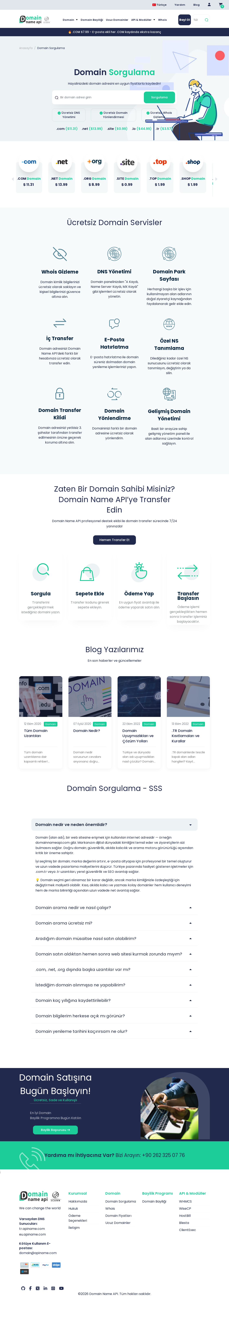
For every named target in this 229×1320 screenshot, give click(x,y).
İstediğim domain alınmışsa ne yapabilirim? (80, 985)
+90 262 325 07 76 (163, 1155)
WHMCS (185, 1201)
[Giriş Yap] (209, 5)
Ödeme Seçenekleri (77, 1218)
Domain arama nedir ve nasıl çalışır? (73, 907)
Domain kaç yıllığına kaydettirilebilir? (73, 1000)
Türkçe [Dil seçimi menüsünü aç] (159, 5)
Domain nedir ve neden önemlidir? (71, 824)
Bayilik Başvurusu (55, 1130)
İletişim (74, 1227)
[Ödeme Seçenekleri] (40, 1268)
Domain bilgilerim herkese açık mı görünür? (80, 1016)
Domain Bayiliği (92, 20)
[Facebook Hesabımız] (30, 1288)
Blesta (184, 1222)
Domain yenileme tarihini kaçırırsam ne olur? (81, 1031)
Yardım (180, 5)
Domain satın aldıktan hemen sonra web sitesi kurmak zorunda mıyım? (108, 954)
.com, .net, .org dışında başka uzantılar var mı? (82, 969)
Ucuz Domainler (117, 20)
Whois (162, 20)
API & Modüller (141, 20)
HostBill (185, 1215)
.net (92, 128)
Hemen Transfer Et (114, 540)
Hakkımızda (77, 1201)
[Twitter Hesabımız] (38, 1288)
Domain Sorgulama (120, 1201)
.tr (164, 128)
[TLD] (198, 19)
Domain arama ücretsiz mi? (63, 923)
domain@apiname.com (38, 1253)
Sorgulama (159, 97)
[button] (216, 179)
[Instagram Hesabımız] (53, 1288)
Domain (69, 20)
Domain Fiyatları (118, 1215)
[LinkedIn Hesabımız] (45, 1288)
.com (67, 128)
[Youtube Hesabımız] (61, 1288)
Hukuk (73, 1208)
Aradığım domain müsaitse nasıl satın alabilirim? (85, 938)
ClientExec (187, 1230)
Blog (196, 5)
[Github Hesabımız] (23, 1288)
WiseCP (185, 1208)
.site (117, 128)
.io (142, 128)
